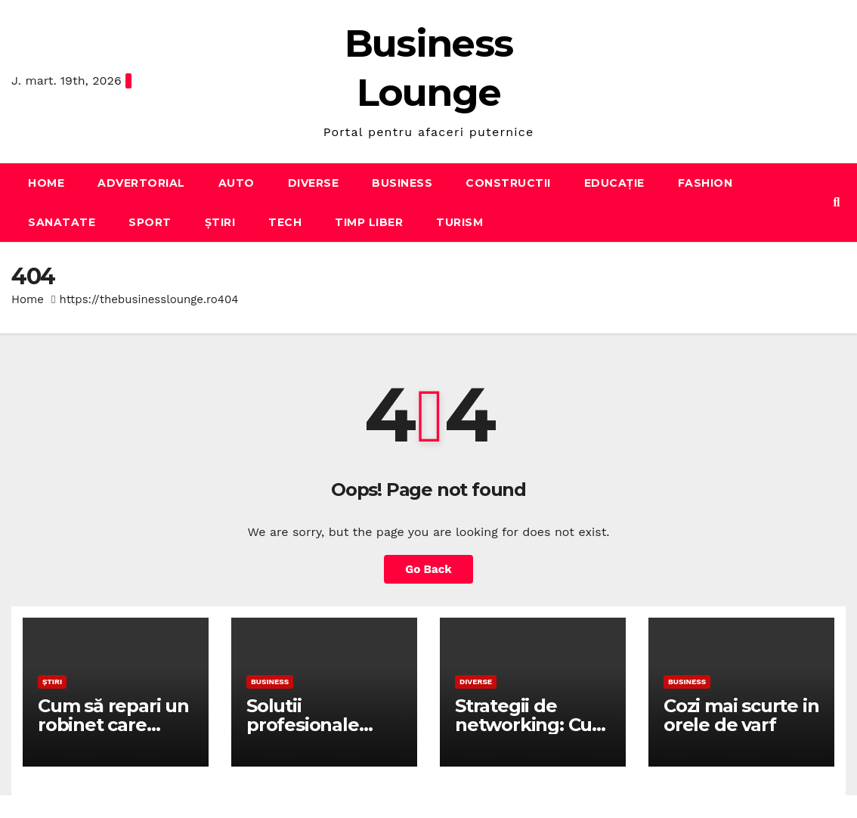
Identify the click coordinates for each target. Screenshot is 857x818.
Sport (150, 222)
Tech (285, 222)
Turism (459, 222)
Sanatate (61, 222)
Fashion (705, 183)
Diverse (313, 183)
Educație (614, 183)
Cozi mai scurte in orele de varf (741, 715)
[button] (837, 202)
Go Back (428, 569)
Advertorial (141, 183)
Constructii (508, 183)
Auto (236, 183)
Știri (220, 222)
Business (402, 183)
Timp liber (369, 222)
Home (46, 183)
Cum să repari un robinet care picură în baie (113, 724)
